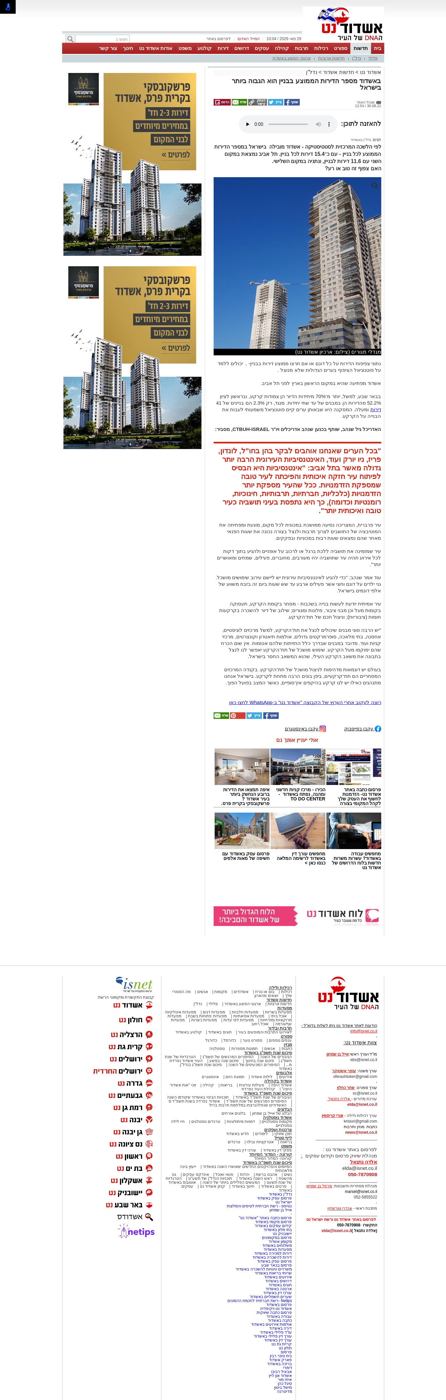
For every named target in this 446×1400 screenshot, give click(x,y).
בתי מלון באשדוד (278, 1229)
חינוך (128, 48)
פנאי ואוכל (224, 1174)
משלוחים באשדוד (277, 1245)
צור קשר (108, 48)
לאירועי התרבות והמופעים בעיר (265, 1032)
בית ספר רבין (281, 1356)
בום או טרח (264, 991)
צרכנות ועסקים (278, 1129)
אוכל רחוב (260, 1024)
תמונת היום (234, 1077)
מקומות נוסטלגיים (276, 1121)
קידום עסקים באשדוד (273, 1225)
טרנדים (234, 1142)
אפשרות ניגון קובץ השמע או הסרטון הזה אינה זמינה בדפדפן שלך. (288, 124)
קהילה (282, 48)
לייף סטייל (283, 1137)
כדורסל (229, 1040)
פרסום (286, 1352)
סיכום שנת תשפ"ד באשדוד (268, 1093)
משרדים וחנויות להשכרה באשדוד (264, 1269)
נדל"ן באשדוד (361, 140)
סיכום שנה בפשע (224, 1060)
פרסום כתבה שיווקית (273, 1312)
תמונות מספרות (244, 1048)
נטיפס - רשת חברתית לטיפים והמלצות (259, 1206)
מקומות (220, 991)
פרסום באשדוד (278, 1304)
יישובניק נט (282, 1233)
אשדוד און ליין (280, 1375)
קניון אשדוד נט (212, 1186)
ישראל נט (283, 1202)
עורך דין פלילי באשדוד (272, 1336)
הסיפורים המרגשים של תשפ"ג (228, 1057)
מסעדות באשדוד (278, 1249)
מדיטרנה (284, 1391)
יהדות (244, 1174)
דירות (223, 48)
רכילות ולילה (280, 987)
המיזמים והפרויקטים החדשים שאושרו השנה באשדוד (246, 1166)
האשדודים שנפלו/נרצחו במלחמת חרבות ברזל (248, 1105)
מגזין (288, 1044)
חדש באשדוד (237, 1133)
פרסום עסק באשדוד (274, 1198)
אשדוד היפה (281, 1085)
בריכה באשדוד (279, 1364)
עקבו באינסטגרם (305, 728)
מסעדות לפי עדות (238, 1020)
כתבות (287, 1048)
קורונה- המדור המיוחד (273, 1158)
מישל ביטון (283, 1387)
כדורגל (211, 1040)
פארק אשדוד (280, 1360)
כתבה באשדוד (279, 1320)
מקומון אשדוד (280, 1241)
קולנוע (205, 48)
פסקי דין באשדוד (277, 1150)
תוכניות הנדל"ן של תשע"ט (210, 1178)
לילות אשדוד (261, 1077)
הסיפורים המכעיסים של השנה (254, 1064)
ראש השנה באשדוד (255, 1178)
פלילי (373, 58)
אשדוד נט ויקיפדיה (275, 1308)
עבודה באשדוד (279, 1316)
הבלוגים (284, 1109)
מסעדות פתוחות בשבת (207, 1016)
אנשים (202, 991)
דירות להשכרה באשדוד (272, 1257)
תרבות (301, 48)
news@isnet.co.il (361, 1132)
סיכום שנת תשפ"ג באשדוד (268, 1052)
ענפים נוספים (280, 1040)
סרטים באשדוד (274, 1186)
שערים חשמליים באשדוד (271, 1296)
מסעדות (284, 1008)
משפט (185, 48)
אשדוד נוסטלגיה (277, 1117)
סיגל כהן (285, 1383)
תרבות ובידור (280, 1028)
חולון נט (285, 1348)
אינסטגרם (210, 1077)
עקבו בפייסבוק (362, 728)
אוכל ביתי (278, 1016)
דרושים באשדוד (278, 1281)
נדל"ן (356, 58)
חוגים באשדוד (219, 1032)
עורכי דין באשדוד (241, 1150)
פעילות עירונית (251, 1085)
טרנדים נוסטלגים (205, 1121)
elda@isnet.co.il (362, 1104)
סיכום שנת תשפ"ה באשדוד (267, 1162)
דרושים (241, 48)
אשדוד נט (370, 72)
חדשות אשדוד (338, 72)
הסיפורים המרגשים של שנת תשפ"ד (256, 1101)
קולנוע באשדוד (188, 1032)
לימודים (261, 1133)
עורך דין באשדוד (278, 1340)
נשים (288, 1174)
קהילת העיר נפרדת (258, 1089)
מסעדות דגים (214, 1012)
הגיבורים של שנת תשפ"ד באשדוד (263, 1097)
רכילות (321, 48)
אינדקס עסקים (196, 1174)
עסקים (262, 48)
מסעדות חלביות (245, 1012)
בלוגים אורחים (234, 1113)
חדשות (361, 48)
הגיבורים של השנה (276, 1057)
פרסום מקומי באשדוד (273, 1222)
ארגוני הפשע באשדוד (291, 58)
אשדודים (241, 991)
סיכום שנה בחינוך (259, 1060)
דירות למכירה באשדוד (273, 1253)
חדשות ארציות (331, 58)
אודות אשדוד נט (155, 48)
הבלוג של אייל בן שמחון (272, 1113)
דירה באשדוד (280, 1328)
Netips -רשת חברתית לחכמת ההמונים (259, 1300)
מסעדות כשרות (204, 1020)
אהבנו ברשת (266, 1174)
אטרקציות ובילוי (259, 1142)
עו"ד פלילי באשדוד (275, 1332)
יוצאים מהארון (266, 995)
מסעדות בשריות (278, 1012)
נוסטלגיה (217, 1048)
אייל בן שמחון (281, 1210)
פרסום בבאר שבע (276, 1265)
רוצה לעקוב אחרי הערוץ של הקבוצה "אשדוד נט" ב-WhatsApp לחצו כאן (305, 702)
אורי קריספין (332, 1115)
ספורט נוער (252, 1040)
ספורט (340, 48)
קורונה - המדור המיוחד (270, 1154)
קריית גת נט (281, 1344)
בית (377, 48)
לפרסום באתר (218, 38)
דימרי (287, 1367)
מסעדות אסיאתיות (248, 1016)
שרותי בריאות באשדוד (273, 1273)
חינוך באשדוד (243, 1186)
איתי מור (285, 1379)
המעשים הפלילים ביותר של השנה (231, 1182)
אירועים (285, 1077)
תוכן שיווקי (283, 1133)
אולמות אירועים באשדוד (271, 1324)
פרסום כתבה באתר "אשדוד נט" (265, 1218)
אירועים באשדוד (278, 1277)
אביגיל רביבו (281, 1371)
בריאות (226, 1085)
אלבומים (284, 1072)
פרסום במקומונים (277, 1237)
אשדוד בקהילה (278, 1081)
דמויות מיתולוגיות (241, 1121)
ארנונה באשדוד (279, 1289)
